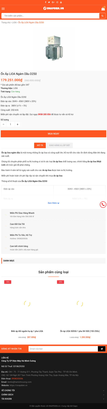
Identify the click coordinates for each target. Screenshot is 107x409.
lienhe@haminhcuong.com (19, 382)
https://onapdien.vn (18, 385)
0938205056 (22, 238)
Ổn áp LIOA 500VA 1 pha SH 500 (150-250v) (80, 331)
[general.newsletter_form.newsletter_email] (63, 349)
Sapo (75, 406)
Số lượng (5, 120)
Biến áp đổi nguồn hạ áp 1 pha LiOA (27, 331)
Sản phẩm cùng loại (53, 272)
